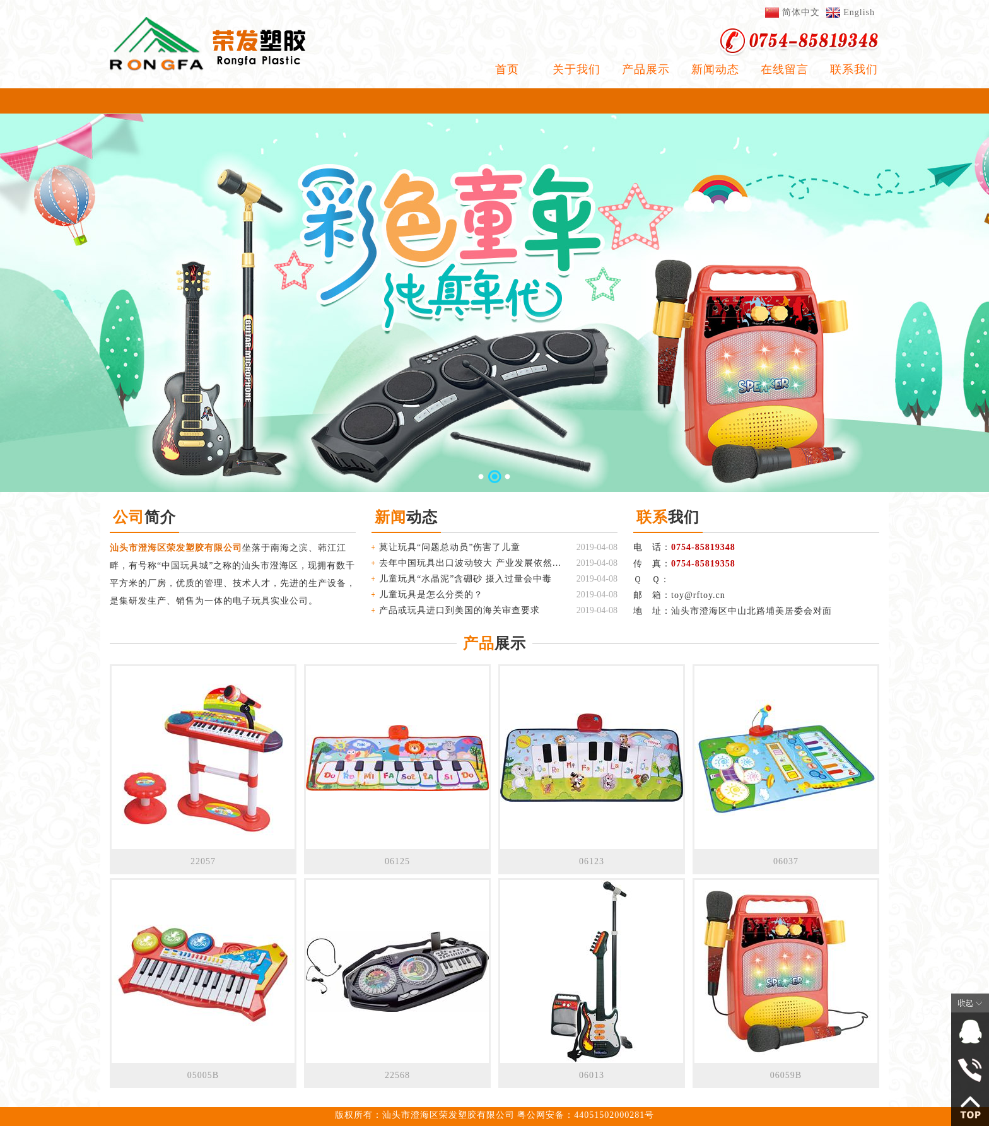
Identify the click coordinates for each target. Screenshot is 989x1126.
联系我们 (854, 69)
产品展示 (646, 69)
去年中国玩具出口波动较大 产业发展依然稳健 (470, 563)
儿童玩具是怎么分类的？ (431, 594)
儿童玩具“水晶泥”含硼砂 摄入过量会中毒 (465, 579)
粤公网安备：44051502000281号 (585, 1115)
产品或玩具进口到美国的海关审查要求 (459, 610)
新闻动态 (715, 69)
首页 (507, 69)
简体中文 (801, 12)
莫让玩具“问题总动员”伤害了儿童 (449, 547)
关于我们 (576, 69)
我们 (667, 516)
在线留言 (785, 69)
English (859, 12)
